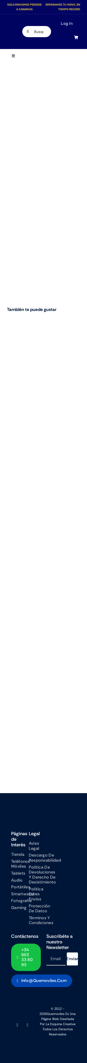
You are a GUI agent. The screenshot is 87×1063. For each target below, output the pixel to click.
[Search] (27, 31)
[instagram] (28, 1025)
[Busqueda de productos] (36, 31)
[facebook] (17, 1025)
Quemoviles (55, 1014)
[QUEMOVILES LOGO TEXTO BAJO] (14, 31)
